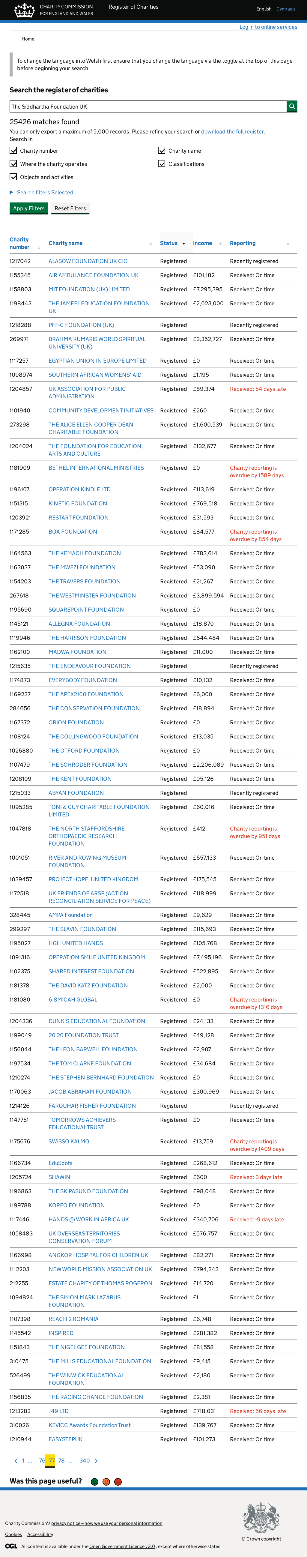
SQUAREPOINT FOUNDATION (86, 609)
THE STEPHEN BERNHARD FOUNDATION (101, 1077)
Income (202, 243)
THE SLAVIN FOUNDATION (82, 929)
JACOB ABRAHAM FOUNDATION (90, 1091)
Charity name (184, 150)
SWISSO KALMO (69, 1141)
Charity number (39, 150)
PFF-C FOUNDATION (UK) (81, 325)
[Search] (153, 106)
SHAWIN (59, 1177)
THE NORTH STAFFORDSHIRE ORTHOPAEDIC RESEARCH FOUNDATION (87, 836)
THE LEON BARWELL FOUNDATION (93, 1049)
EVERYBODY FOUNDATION (83, 680)
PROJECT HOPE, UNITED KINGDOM (94, 879)
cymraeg (285, 9)
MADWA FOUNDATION (78, 651)
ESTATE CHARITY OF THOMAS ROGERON (101, 1283)
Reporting (243, 243)
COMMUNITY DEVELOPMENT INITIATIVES (101, 410)
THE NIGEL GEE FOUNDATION (87, 1347)
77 (52, 1461)
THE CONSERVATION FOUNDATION (94, 708)
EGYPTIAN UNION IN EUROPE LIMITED (98, 360)
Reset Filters (70, 208)
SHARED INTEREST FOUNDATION (91, 971)
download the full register (232, 131)
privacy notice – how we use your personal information (106, 1523)
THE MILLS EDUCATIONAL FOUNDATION (100, 1361)
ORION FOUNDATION (76, 722)
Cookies (13, 1534)
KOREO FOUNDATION (77, 1205)
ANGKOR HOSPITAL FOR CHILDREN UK (98, 1255)
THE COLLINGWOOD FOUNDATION (94, 736)
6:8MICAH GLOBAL (73, 999)
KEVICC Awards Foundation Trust (90, 1425)
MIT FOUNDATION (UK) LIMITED (89, 289)
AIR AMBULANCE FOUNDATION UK (94, 275)
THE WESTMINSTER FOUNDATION (92, 595)
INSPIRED (61, 1333)
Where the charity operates (53, 163)
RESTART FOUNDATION (79, 517)
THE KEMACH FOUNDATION (85, 553)
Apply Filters (29, 208)
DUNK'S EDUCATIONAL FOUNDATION (97, 1021)
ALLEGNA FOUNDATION (79, 623)
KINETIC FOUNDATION (78, 503)
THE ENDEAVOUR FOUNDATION (90, 666)
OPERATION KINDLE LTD (80, 489)
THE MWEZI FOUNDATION (82, 567)
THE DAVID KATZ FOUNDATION (88, 985)
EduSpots (61, 1163)
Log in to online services (268, 26)
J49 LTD (59, 1411)
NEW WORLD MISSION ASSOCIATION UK (100, 1269)
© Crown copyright (261, 1539)
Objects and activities (46, 177)
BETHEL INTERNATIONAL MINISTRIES (96, 467)
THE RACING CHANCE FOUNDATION (96, 1397)
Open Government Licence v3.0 (122, 1546)
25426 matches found (44, 121)
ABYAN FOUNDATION (76, 792)
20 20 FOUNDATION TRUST (84, 1035)
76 (42, 1461)
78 (61, 1461)
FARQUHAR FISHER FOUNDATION (92, 1105)
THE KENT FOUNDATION (80, 778)
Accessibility (40, 1534)
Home (28, 39)
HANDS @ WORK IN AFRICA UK (89, 1219)
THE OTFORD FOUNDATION (84, 750)
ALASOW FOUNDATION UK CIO (88, 261)
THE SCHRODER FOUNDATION (88, 764)
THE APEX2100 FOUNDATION (86, 694)
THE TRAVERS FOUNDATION (85, 581)
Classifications (186, 163)
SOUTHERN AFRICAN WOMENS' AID (95, 374)
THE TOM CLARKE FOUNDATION (90, 1063)
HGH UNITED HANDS (76, 943)
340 (84, 1461)
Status (168, 243)
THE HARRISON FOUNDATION (87, 637)
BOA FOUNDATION (73, 531)
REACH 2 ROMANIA (74, 1319)
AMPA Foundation (71, 915)
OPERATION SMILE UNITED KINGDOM (97, 957)
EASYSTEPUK (65, 1439)
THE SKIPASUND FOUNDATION (88, 1191)
